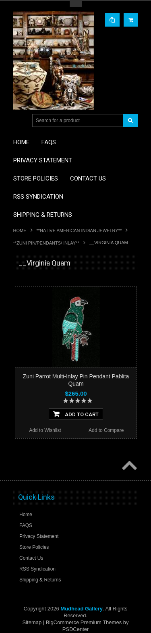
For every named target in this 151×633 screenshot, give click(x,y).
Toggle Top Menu (76, 4)
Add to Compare (106, 430)
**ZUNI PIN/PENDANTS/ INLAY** (46, 243)
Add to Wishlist (45, 430)
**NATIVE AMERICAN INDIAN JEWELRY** (79, 230)
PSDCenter (75, 629)
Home (20, 230)
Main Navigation (20, 121)
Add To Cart (76, 414)
